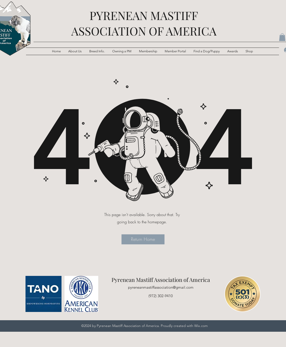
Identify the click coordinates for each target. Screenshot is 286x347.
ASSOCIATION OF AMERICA (143, 31)
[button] (97, 51)
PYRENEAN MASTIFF (144, 15)
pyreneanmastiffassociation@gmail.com (161, 287)
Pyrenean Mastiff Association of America (161, 279)
